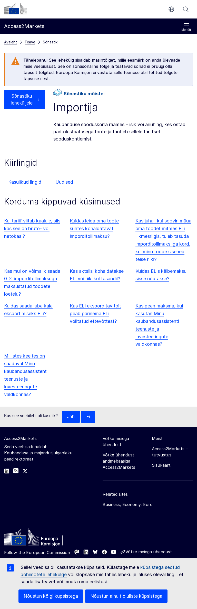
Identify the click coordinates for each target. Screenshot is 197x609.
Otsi (186, 9)
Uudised (64, 182)
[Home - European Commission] (41, 539)
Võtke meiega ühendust (148, 552)
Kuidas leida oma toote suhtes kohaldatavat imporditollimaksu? (94, 228)
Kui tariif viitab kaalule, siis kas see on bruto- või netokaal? (32, 228)
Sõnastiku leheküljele (22, 99)
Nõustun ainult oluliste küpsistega (126, 596)
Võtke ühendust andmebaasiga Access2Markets (119, 461)
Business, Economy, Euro (128, 504)
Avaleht (10, 42)
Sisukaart (161, 465)
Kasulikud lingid (24, 182)
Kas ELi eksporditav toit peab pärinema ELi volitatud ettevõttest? (95, 313)
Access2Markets (20, 438)
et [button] (171, 9)
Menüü (186, 27)
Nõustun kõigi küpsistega (51, 596)
